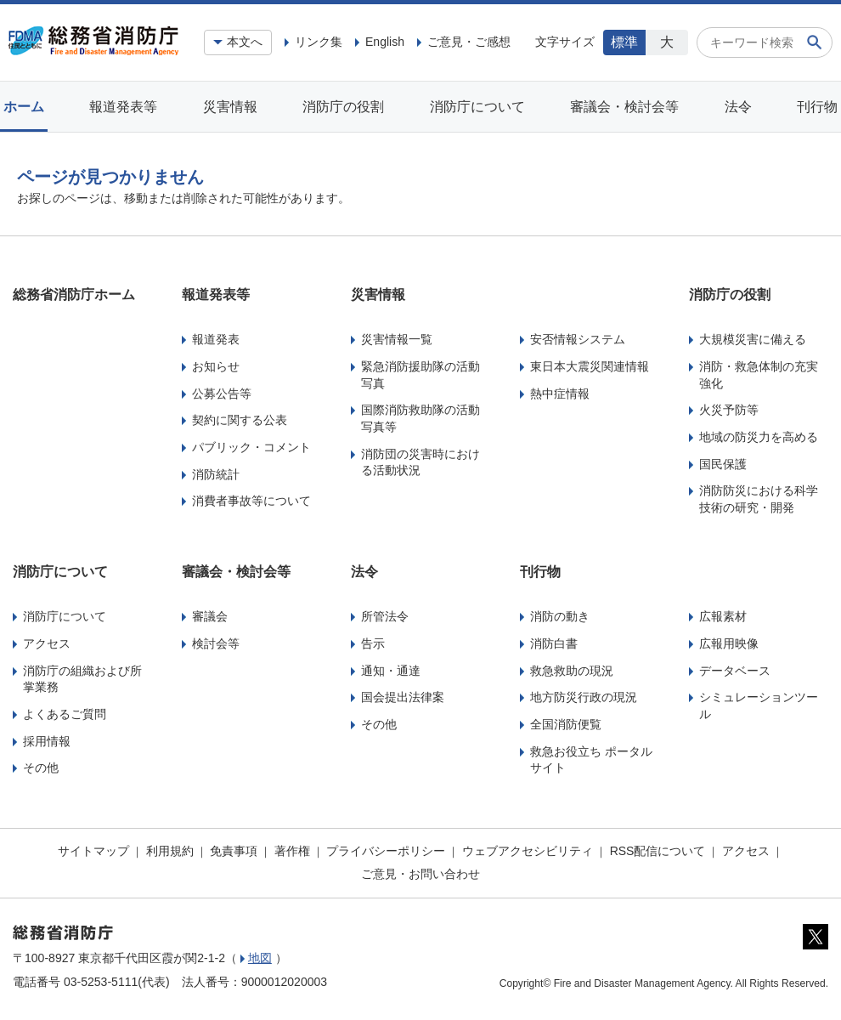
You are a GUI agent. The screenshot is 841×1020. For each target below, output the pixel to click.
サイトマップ (93, 851)
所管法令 (385, 616)
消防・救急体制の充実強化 (758, 375)
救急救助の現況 (571, 670)
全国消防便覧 (565, 724)
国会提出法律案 (402, 697)
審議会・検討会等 (624, 106)
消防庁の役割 (343, 106)
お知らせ (216, 366)
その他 (41, 767)
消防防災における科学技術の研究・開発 (758, 499)
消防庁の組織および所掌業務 (82, 679)
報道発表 (216, 339)
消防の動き (560, 616)
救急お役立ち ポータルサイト (591, 760)
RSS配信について (658, 851)
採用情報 (47, 741)
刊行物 (817, 106)
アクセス (47, 643)
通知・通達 (390, 670)
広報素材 (723, 616)
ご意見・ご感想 (469, 41)
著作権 (292, 851)
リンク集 (318, 41)
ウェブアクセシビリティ (527, 851)
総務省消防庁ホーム (74, 294)
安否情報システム (577, 339)
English (384, 41)
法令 (738, 106)
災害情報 (230, 106)
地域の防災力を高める (758, 437)
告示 (373, 643)
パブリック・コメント (251, 447)
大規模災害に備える (752, 339)
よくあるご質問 (64, 714)
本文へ (244, 41)
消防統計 (216, 474)
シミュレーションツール (758, 705)
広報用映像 (729, 643)
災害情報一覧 (396, 339)
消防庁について (477, 106)
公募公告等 (221, 393)
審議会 (210, 616)
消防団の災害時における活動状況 (420, 462)
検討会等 (216, 643)
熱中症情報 (560, 393)
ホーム (23, 106)
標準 (624, 42)
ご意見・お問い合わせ (420, 874)
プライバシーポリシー (385, 851)
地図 (260, 958)
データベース (734, 670)
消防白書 (554, 643)
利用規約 (170, 851)
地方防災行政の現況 (583, 697)
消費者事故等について (251, 500)
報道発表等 (123, 106)
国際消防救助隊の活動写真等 (420, 418)
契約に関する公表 (239, 420)
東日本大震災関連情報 (589, 366)
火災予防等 (729, 409)
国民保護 (723, 464)
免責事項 (233, 851)
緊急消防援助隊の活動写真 (420, 375)
